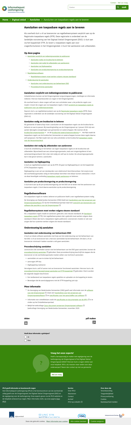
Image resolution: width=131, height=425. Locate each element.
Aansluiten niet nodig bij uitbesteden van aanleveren (50, 63)
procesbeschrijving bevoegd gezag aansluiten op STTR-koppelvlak (49, 271)
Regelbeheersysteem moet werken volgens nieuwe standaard (53, 76)
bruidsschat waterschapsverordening (66, 132)
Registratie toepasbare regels (72, 111)
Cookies (103, 399)
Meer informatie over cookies (57, 421)
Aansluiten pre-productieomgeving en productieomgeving (52, 69)
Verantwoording (106, 391)
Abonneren (72, 393)
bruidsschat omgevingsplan (35, 132)
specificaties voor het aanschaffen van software (68, 295)
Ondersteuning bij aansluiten (38, 80)
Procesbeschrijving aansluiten (42, 87)
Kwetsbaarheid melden (109, 402)
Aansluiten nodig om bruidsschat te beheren (47, 60)
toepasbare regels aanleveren (58, 176)
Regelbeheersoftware (35, 73)
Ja (28, 337)
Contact (113, 3)
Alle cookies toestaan (78, 421)
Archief (70, 399)
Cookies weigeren (97, 421)
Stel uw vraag (123, 3)
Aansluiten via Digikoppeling (41, 66)
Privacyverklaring (107, 396)
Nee (29, 340)
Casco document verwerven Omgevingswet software (64, 305)
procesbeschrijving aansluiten (36, 252)
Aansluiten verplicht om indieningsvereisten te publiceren (49, 56)
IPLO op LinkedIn (75, 402)
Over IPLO (71, 391)
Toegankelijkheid (107, 393)
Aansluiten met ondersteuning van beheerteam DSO (50, 83)
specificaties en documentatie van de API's (73, 299)
